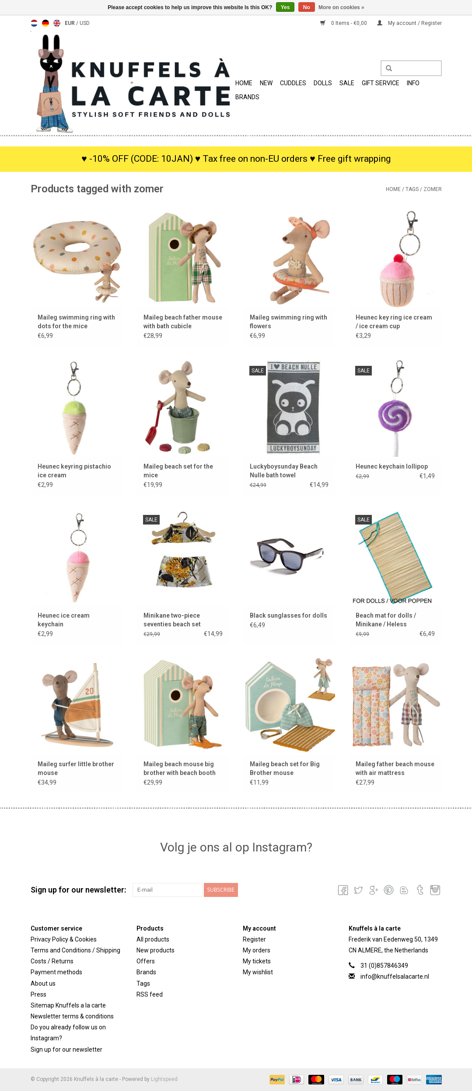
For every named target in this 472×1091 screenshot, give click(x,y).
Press (38, 994)
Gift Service (380, 83)
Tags (412, 189)
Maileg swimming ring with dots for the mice (76, 322)
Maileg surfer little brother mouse (76, 768)
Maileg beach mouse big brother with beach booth (179, 768)
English (56, 23)
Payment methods (56, 972)
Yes (285, 7)
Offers (145, 961)
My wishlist (258, 972)
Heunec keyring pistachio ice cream (74, 471)
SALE (346, 83)
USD (85, 23)
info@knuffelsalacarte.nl (394, 976)
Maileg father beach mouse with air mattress (395, 768)
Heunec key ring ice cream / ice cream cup (394, 322)
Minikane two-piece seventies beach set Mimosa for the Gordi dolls (182, 620)
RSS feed (149, 994)
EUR (70, 23)
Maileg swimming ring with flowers (288, 322)
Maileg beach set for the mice (178, 471)
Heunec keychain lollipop (392, 466)
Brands (247, 97)
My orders (256, 950)
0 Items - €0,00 (344, 23)
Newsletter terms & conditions (72, 1016)
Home (243, 83)
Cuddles (293, 83)
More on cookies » (341, 7)
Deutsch (45, 23)
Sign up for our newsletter (66, 1049)
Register (254, 939)
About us (43, 983)
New (266, 83)
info (413, 83)
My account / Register (409, 23)
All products (152, 939)
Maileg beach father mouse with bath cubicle (182, 322)
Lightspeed (164, 1079)
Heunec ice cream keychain (64, 620)
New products (155, 950)
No (306, 7)
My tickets (257, 961)
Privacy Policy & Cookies (64, 939)
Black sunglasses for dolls (288, 615)
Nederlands (34, 23)
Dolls (323, 83)
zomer (432, 189)
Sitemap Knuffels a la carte (68, 1005)
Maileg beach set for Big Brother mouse (285, 768)
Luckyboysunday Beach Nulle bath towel (284, 471)
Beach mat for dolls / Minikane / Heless (386, 620)
